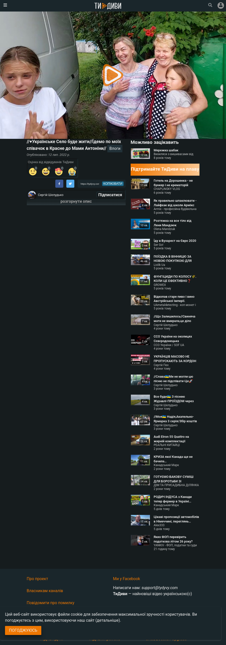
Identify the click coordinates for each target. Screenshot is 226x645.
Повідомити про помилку (51, 602)
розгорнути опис (76, 201)
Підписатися (110, 194)
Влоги (114, 148)
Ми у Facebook (126, 578)
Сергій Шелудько (51, 195)
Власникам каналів (45, 590)
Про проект (37, 578)
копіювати (112, 183)
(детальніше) (107, 620)
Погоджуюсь (23, 630)
